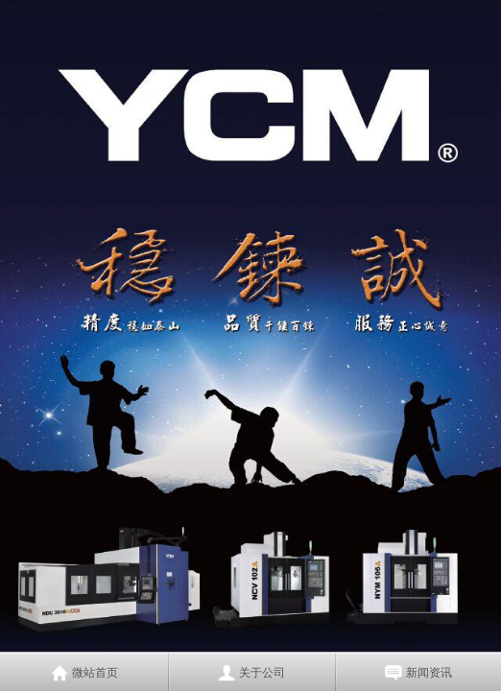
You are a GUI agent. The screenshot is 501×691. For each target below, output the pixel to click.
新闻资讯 (429, 672)
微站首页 (95, 672)
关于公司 (262, 672)
